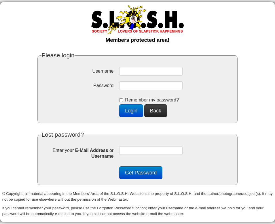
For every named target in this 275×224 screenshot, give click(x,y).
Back (155, 111)
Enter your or (82, 153)
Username (103, 71)
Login (131, 111)
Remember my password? (149, 99)
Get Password (141, 173)
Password (103, 85)
